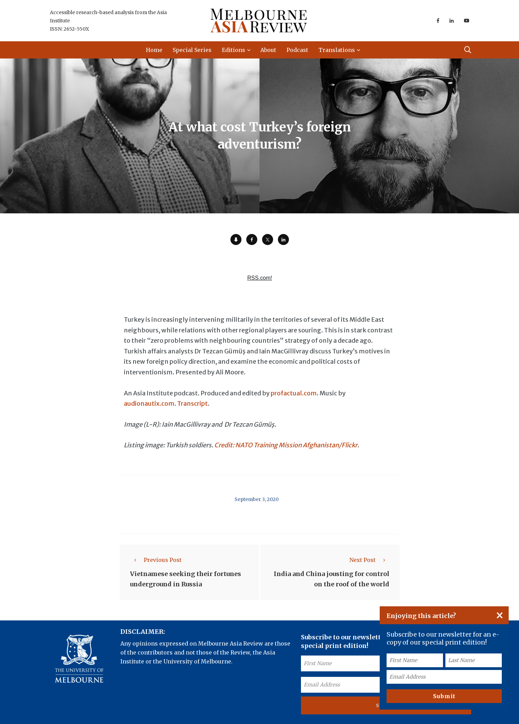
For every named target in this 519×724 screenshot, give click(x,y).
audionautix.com (149, 403)
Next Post (369, 559)
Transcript (192, 403)
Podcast (297, 49)
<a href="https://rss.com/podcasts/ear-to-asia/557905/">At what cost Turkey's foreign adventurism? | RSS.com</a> (260, 282)
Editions (233, 49)
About (268, 49)
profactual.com (294, 393)
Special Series (192, 49)
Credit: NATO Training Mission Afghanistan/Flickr (285, 445)
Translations (336, 49)
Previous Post (156, 559)
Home (154, 49)
